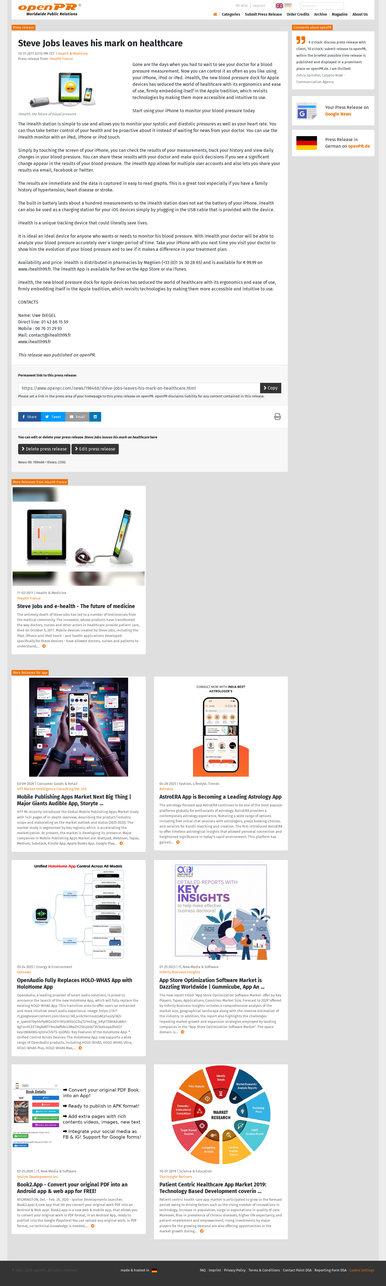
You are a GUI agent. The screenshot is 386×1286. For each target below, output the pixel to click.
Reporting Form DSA (330, 1270)
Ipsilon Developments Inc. (38, 1177)
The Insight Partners (175, 1177)
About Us (360, 14)
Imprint (259, 6)
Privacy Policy (235, 1270)
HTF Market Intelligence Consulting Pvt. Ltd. (52, 789)
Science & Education (195, 1171)
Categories (231, 14)
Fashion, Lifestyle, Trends (199, 784)
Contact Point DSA (297, 1270)
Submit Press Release (263, 14)
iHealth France (61, 59)
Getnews (24, 972)
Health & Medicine (73, 53)
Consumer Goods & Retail (57, 784)
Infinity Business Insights (179, 972)
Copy (271, 388)
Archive (320, 14)
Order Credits (298, 14)
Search (355, 6)
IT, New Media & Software (198, 967)
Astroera (166, 789)
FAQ (203, 1270)
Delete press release (44, 449)
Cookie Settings (361, 1270)
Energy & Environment (54, 967)
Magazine (340, 14)
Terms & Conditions (264, 1270)
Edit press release (95, 449)
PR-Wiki (242, 6)
